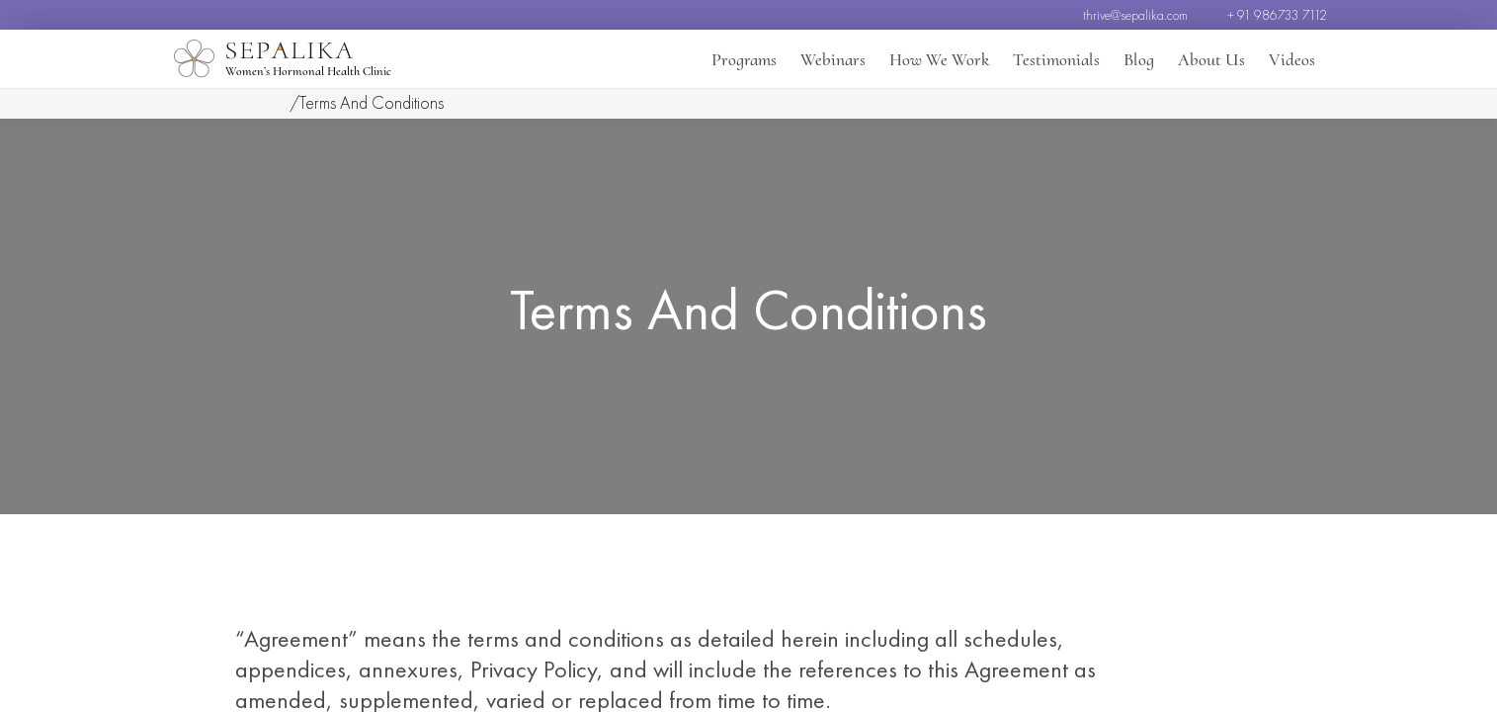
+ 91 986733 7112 (1277, 15)
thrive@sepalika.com (1135, 15)
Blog (1138, 59)
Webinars (833, 59)
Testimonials (1056, 59)
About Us (1211, 59)
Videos (1292, 59)
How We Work (939, 59)
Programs (744, 59)
